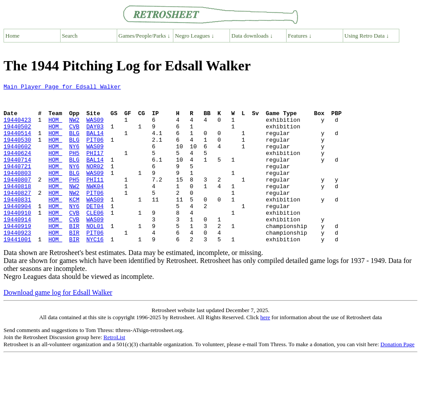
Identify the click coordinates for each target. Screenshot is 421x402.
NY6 (74, 159)
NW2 (74, 127)
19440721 (17, 183)
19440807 (17, 199)
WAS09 (94, 127)
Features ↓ (300, 35)
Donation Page (397, 376)
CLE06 (94, 239)
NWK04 (94, 207)
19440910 (17, 239)
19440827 (17, 215)
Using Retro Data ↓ (366, 35)
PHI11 (94, 199)
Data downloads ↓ (252, 35)
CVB (74, 135)
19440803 (17, 191)
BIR (74, 255)
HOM (55, 127)
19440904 (17, 231)
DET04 (94, 231)
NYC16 (94, 271)
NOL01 (94, 255)
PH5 (74, 167)
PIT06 (94, 151)
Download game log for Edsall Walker (58, 324)
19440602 (17, 159)
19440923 (17, 263)
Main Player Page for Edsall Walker (62, 88)
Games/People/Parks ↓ (144, 35)
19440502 (17, 135)
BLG (74, 143)
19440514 (17, 143)
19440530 (17, 151)
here (265, 349)
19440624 (17, 167)
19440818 (17, 207)
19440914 (17, 247)
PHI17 (94, 167)
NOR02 (94, 183)
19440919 (17, 255)
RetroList (114, 369)
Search (69, 35)
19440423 (17, 127)
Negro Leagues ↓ (194, 35)
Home (12, 35)
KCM (74, 223)
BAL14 (94, 143)
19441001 (17, 271)
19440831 (17, 223)
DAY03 (94, 135)
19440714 (17, 175)
